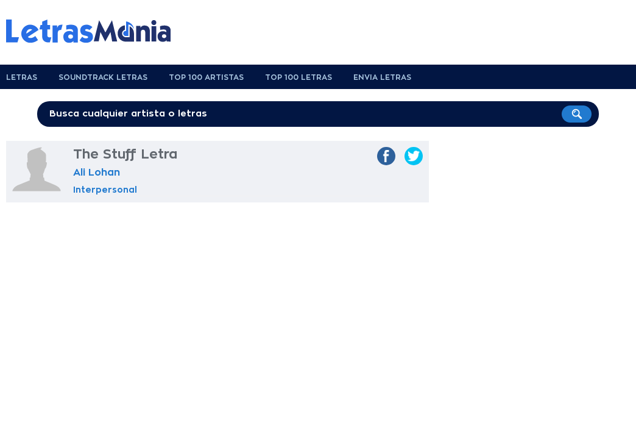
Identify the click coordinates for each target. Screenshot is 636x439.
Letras (21, 77)
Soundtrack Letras (102, 77)
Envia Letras (382, 77)
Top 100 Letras (298, 77)
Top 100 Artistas (206, 77)
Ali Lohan (96, 172)
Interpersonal (105, 189)
